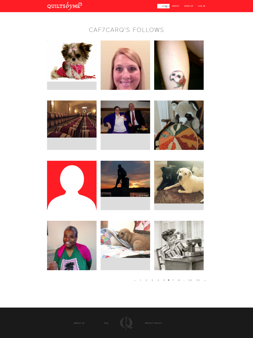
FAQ (106, 323)
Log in (201, 6)
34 (190, 280)
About (175, 6)
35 (198, 280)
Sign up (188, 6)
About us (79, 323)
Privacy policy (153, 323)
